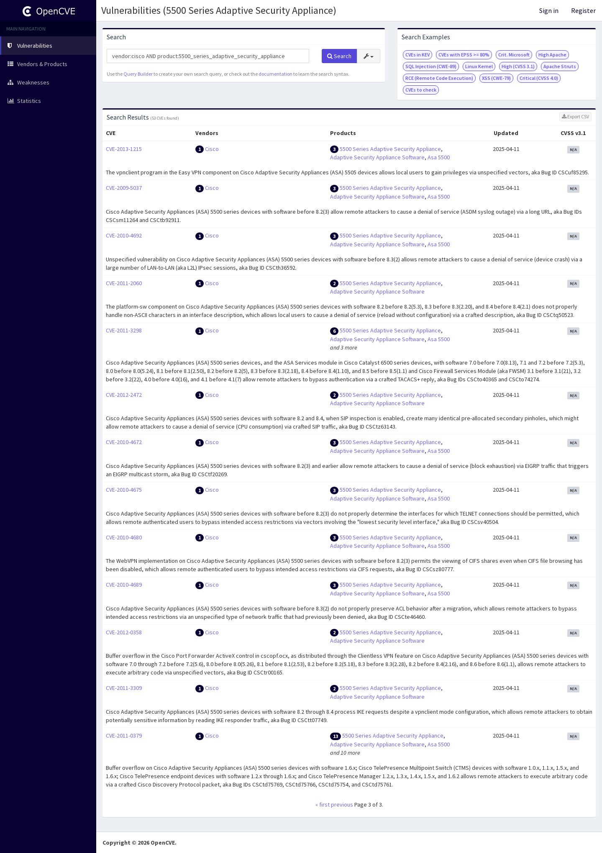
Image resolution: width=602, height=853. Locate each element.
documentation (275, 74)
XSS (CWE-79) (496, 78)
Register (583, 10)
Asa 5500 (439, 157)
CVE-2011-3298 (124, 330)
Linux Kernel (479, 66)
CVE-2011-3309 (124, 688)
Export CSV (575, 116)
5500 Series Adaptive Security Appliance (390, 149)
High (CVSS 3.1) (518, 66)
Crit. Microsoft (514, 54)
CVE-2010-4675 (124, 489)
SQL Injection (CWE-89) (430, 66)
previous (342, 804)
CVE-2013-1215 (124, 149)
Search (339, 56)
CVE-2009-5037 (124, 188)
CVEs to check (420, 90)
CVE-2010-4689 (124, 584)
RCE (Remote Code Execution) (439, 78)
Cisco (212, 149)
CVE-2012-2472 (124, 394)
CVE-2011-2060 (124, 283)
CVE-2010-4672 (124, 442)
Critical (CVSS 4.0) (539, 78)
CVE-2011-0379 (124, 735)
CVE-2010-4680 (124, 537)
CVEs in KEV (417, 54)
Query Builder (138, 74)
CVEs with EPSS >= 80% (463, 54)
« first (322, 804)
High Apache (552, 54)
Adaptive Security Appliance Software (377, 157)
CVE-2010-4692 (124, 235)
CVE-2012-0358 (124, 632)
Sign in (548, 10)
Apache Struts (559, 66)
